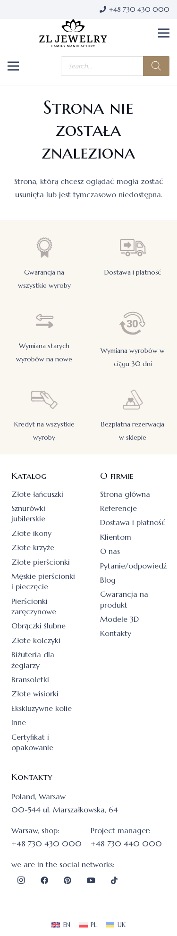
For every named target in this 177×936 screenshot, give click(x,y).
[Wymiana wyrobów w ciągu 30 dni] (132, 323)
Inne (18, 722)
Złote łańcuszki (37, 494)
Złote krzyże (32, 547)
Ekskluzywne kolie (41, 708)
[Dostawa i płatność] (132, 247)
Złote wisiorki (35, 693)
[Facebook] (44, 880)
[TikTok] (114, 880)
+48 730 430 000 (46, 843)
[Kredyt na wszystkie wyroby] (44, 399)
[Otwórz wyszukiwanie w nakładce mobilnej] (115, 66)
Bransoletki (30, 679)
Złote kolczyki (35, 640)
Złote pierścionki (40, 562)
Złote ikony (31, 533)
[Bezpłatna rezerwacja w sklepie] (132, 399)
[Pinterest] (67, 880)
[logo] (73, 33)
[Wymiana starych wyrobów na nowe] (44, 321)
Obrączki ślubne (38, 625)
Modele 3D (119, 619)
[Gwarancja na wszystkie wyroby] (44, 247)
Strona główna (125, 494)
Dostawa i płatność (132, 272)
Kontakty (115, 633)
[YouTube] (91, 880)
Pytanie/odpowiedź (133, 565)
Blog (108, 580)
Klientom (115, 537)
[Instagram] (20, 880)
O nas (110, 551)
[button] (164, 33)
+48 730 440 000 (126, 843)
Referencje (118, 508)
